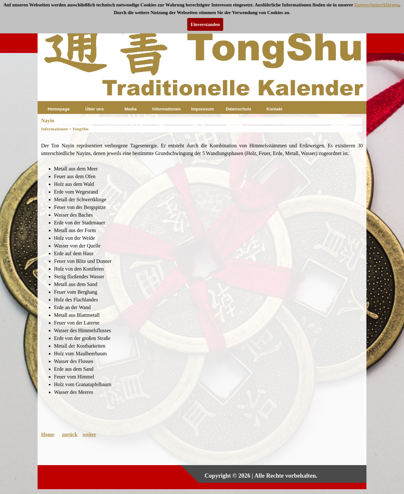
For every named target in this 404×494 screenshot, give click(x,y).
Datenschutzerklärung (377, 4)
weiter (89, 434)
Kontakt (275, 109)
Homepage (58, 109)
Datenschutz (238, 109)
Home (47, 434)
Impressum (202, 109)
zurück (69, 434)
